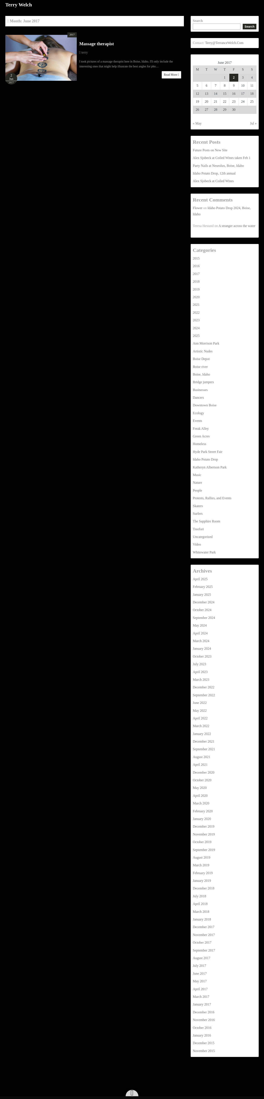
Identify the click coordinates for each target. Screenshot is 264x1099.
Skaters (198, 506)
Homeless (199, 444)
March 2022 (201, 726)
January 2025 (202, 594)
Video (197, 544)
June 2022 (200, 703)
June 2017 (200, 973)
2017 (72, 34)
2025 (196, 335)
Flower (197, 208)
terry (84, 52)
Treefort (198, 529)
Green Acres (201, 436)
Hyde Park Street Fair (207, 451)
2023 (196, 320)
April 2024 (200, 633)
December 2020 (203, 772)
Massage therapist (96, 43)
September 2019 (204, 849)
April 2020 (200, 795)
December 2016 (203, 1012)
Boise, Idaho (201, 374)
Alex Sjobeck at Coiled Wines (213, 181)
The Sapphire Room (206, 521)
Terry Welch (18, 4)
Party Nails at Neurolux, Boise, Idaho (218, 165)
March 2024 (201, 640)
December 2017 (203, 927)
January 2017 (202, 1004)
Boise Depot (201, 359)
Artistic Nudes (203, 351)
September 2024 (204, 617)
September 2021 (204, 749)
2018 (196, 281)
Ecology (198, 413)
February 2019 (203, 873)
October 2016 (202, 1027)
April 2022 (200, 718)
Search (198, 20)
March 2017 (201, 996)
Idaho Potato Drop (205, 459)
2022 (196, 312)
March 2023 (201, 679)
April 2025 (200, 579)
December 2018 (203, 888)
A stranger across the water (237, 225)
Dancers (198, 397)
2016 (196, 266)
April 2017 (200, 989)
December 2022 (203, 687)
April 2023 (200, 672)
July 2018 (199, 896)
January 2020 (202, 818)
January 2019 (202, 880)
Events (197, 421)
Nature (197, 482)
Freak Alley (201, 428)
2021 (196, 304)
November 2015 (204, 1050)
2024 (196, 328)
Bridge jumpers (203, 382)
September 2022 (204, 695)
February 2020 (203, 811)
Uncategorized (203, 537)
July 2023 (199, 664)
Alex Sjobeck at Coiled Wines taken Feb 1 (221, 158)
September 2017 (204, 950)
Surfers (198, 513)
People (197, 490)
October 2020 (202, 780)
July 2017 (199, 965)
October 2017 (202, 942)
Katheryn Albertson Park (210, 467)
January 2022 (202, 733)
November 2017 (204, 934)
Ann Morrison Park (206, 343)
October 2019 (202, 842)
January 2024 (202, 648)
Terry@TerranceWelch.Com (224, 43)
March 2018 (201, 911)
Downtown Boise (205, 405)
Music (197, 474)
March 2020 (201, 803)
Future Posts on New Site (210, 150)
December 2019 (203, 826)
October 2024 (202, 610)
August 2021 (201, 757)
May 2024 (200, 625)
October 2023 (202, 656)
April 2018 (200, 904)
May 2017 (200, 981)
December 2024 (203, 602)
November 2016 (204, 1020)
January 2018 (202, 919)
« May (197, 123)
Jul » (253, 123)
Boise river (200, 366)
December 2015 (203, 1043)
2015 (196, 258)
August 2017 (201, 958)
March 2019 (201, 865)
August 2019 (201, 857)
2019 (196, 289)
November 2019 (204, 834)
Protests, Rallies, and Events (212, 498)
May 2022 (200, 710)
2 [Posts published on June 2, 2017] (234, 77)
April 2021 (200, 764)
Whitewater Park (204, 552)
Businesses (200, 389)
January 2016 (202, 1035)
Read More (171, 74)
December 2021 (203, 741)
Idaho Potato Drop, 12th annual (214, 173)
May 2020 (200, 788)
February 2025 (203, 586)
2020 (196, 297)
